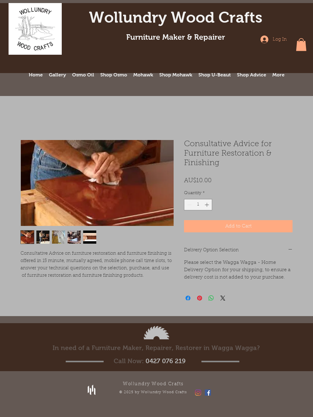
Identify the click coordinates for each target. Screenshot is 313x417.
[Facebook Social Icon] (208, 392)
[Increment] (207, 204)
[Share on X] (222, 298)
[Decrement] (189, 204)
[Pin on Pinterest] (199, 298)
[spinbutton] (198, 204)
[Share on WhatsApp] (211, 298)
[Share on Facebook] (188, 298)
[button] (301, 44)
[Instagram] (198, 392)
